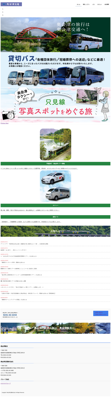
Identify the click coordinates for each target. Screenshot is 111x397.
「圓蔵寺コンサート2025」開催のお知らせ (13, 262)
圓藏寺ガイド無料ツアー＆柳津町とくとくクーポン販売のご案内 (19, 268)
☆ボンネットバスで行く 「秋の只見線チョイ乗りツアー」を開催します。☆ (22, 287)
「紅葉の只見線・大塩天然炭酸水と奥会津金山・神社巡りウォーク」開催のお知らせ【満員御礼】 (28, 293)
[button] (3, 123)
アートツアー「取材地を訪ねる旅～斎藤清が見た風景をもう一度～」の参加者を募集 (24, 244)
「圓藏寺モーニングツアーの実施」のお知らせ (14, 299)
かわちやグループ (6, 383)
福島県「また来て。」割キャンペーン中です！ (14, 250)
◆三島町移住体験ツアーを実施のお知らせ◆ (13, 281)
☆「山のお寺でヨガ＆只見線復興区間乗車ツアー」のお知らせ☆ (19, 256)
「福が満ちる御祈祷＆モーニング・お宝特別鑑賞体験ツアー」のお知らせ (21, 275)
